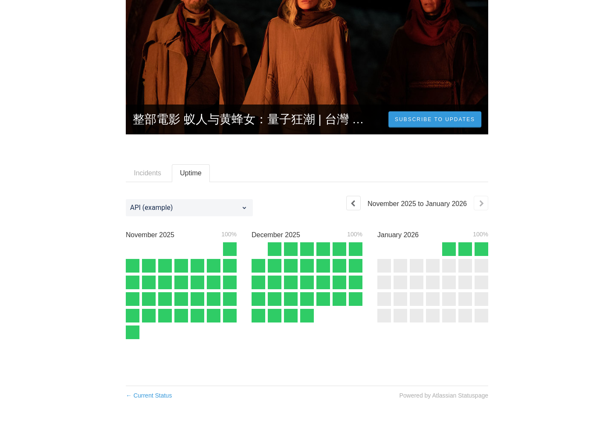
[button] (434, 119)
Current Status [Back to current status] (149, 395)
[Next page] (481, 203)
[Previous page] (353, 203)
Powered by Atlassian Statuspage (443, 395)
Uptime (191, 173)
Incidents (147, 173)
